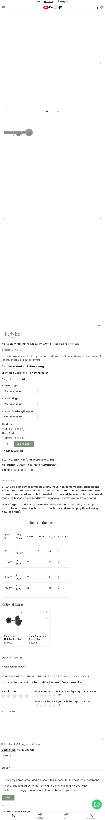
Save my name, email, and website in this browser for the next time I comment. (52, 780)
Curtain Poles (24, 464)
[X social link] (15, 470)
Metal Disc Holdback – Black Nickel (13, 639)
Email (6, 767)
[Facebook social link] (11, 470)
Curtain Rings (10, 398)
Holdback (8, 424)
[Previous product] (96, 325)
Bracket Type (10, 385)
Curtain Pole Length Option (18, 411)
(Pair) (14, 429)
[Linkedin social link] (25, 470)
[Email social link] (18, 470)
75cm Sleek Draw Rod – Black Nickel (38, 639)
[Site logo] (52, 7)
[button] (21, 613)
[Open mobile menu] (3, 7)
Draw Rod (8, 433)
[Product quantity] (7, 444)
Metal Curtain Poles (45, 464)
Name (6, 755)
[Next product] (101, 325)
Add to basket (24, 444)
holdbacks (55, 504)
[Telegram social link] (32, 470)
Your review (9, 711)
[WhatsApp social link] (28, 470)
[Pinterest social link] (22, 470)
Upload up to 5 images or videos (20, 744)
